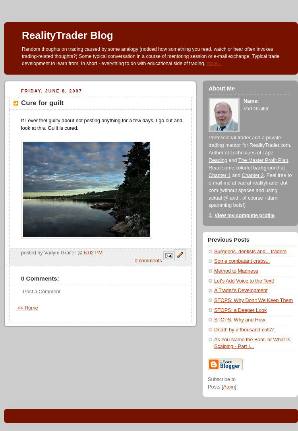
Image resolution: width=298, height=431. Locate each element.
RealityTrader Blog (67, 35)
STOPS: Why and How (239, 320)
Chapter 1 (219, 175)
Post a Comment (41, 291)
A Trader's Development (240, 290)
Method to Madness (236, 271)
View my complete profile (245, 215)
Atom (229, 387)
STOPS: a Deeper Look (240, 310)
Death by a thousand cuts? (244, 330)
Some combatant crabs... (242, 261)
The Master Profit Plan (263, 160)
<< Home (27, 308)
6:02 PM (93, 253)
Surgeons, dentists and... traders (250, 251)
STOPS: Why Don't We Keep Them (253, 300)
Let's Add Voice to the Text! (244, 281)
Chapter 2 (252, 175)
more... (214, 63)
